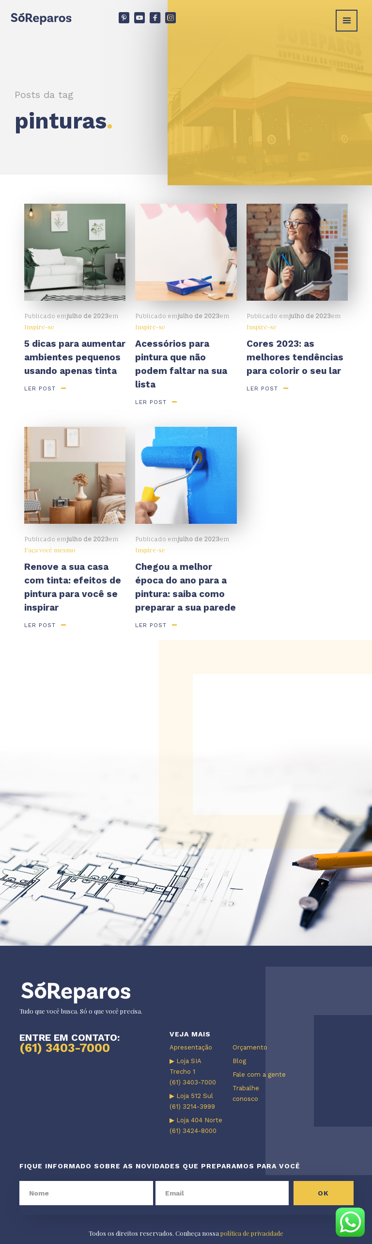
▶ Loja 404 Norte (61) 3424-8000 (196, 1125)
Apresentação (191, 1047)
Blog (239, 1061)
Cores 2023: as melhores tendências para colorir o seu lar (295, 357)
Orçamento (249, 1047)
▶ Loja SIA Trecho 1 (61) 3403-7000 (193, 1071)
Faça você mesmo (50, 550)
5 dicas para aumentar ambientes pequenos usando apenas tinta (74, 357)
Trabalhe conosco (245, 1093)
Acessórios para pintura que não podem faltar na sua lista (181, 364)
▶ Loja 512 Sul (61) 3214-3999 (192, 1101)
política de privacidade (251, 1233)
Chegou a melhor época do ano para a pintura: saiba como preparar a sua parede (185, 587)
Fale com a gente (259, 1074)
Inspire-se (39, 327)
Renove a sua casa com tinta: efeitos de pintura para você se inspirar (72, 587)
